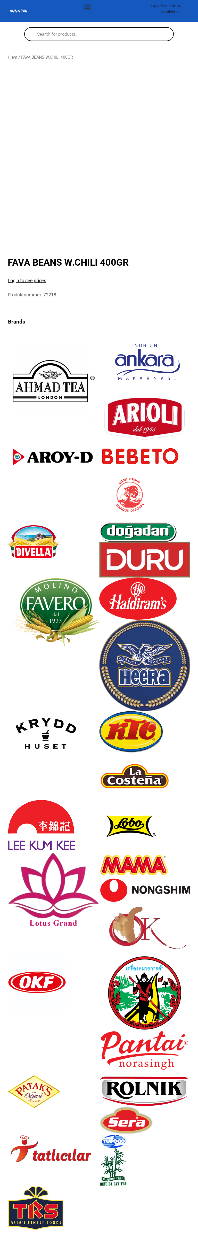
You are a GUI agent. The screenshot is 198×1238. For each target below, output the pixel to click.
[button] (87, 7)
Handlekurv (170, 11)
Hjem (12, 57)
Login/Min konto (165, 5)
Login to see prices (27, 280)
